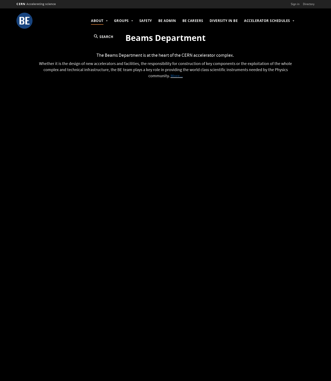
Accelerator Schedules (267, 20)
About (97, 20)
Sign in (295, 4)
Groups (121, 20)
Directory (308, 4)
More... (177, 76)
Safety (145, 20)
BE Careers (192, 20)
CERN (36, 4)
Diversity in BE (224, 20)
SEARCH (106, 36)
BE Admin (167, 20)
